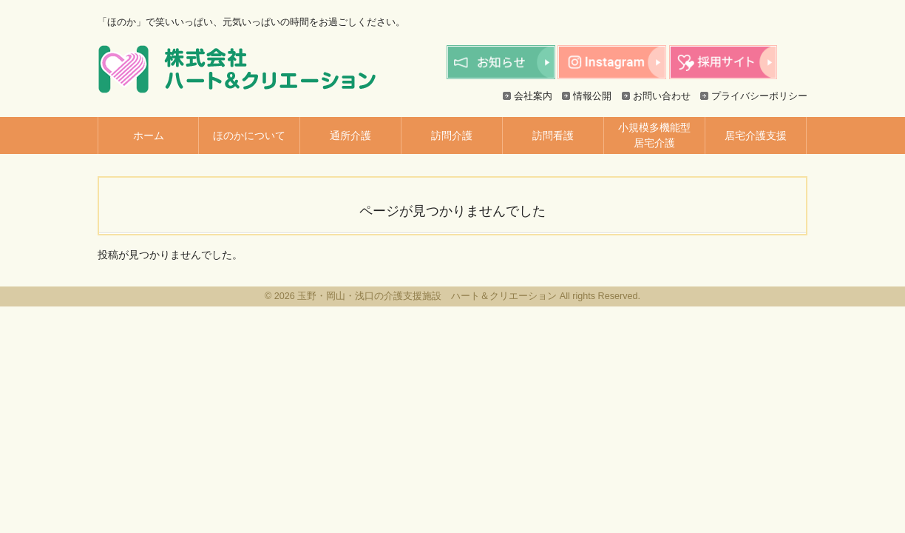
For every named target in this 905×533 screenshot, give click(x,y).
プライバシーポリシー (759, 96)
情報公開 (592, 96)
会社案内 (533, 96)
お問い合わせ (662, 96)
